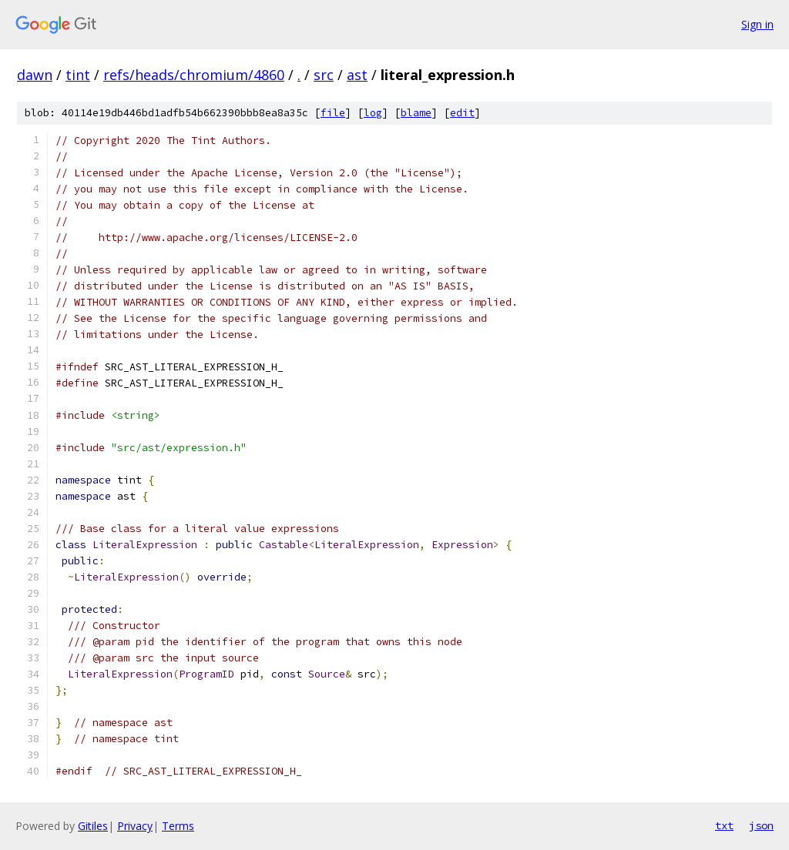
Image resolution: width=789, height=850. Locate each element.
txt (724, 825)
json (761, 825)
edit (462, 112)
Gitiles (93, 825)
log (373, 112)
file (333, 112)
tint (77, 74)
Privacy (135, 825)
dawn (34, 74)
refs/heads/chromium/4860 (193, 74)
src (324, 74)
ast (357, 74)
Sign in (757, 24)
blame (416, 112)
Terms (178, 825)
